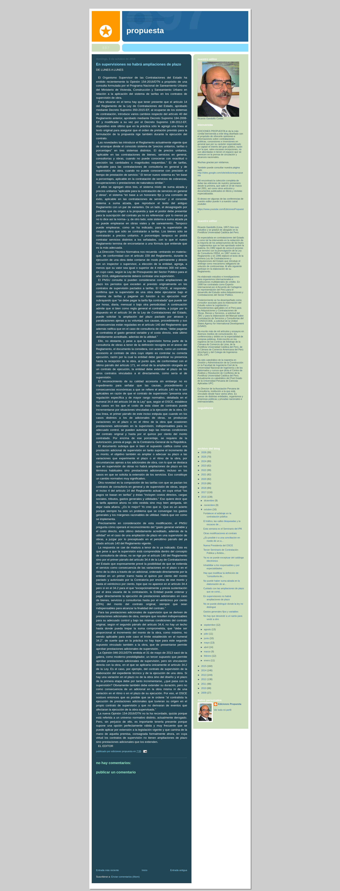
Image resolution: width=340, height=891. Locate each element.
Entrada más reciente (107, 870)
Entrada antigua (178, 870)
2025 (204, 456)
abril (206, 647)
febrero (208, 656)
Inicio (144, 870)
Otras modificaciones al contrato (220, 533)
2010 (204, 688)
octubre (208, 509)
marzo (207, 651)
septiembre (210, 625)
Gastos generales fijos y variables (220, 611)
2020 (204, 479)
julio (206, 633)
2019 (204, 483)
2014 (204, 670)
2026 (204, 452)
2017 (204, 492)
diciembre (209, 500)
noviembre (210, 505)
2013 (204, 675)
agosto (208, 629)
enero (207, 660)
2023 (204, 465)
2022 (204, 470)
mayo (207, 642)
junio (207, 638)
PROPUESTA (145, 30)
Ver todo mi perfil (222, 710)
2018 (204, 488)
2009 (204, 692)
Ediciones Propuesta (229, 704)
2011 (204, 684)
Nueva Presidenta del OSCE (218, 545)
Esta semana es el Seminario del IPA (222, 528)
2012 (204, 679)
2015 (204, 666)
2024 (204, 461)
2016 (204, 497)
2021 (204, 474)
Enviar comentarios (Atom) (125, 876)
